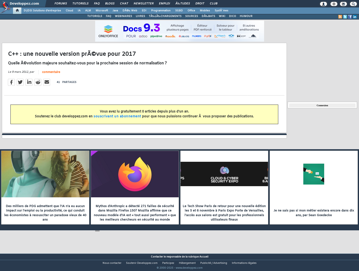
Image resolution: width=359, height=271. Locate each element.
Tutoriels (80, 4)
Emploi (164, 4)
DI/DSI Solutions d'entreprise (42, 10)
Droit (200, 4)
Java (115, 10)
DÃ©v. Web (130, 10)
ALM (88, 10)
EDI (144, 10)
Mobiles (205, 10)
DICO (232, 16)
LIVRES (140, 16)
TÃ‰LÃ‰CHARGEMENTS (165, 16)
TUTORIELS (94, 16)
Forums (60, 4)
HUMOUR (246, 16)
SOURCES (191, 16)
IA (79, 10)
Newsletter (143, 4)
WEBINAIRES (123, 16)
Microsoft (102, 10)
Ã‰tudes (182, 4)
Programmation (161, 10)
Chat (124, 4)
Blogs (110, 4)
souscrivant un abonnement (117, 119)
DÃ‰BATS (208, 16)
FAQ (97, 4)
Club (213, 4)
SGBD (179, 10)
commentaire (51, 75)
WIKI (222, 16)
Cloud (69, 10)
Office (191, 10)
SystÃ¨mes (221, 10)
